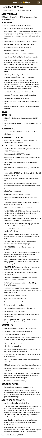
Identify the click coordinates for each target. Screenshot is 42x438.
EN (39, 2)
